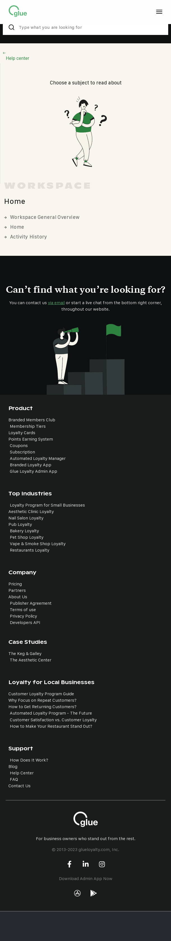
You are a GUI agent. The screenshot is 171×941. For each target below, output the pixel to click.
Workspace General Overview (41, 217)
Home (14, 227)
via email (56, 302)
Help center (17, 58)
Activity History (25, 237)
